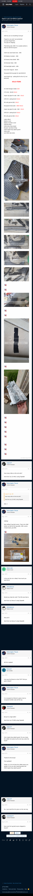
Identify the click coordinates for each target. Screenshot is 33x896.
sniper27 (9, 463)
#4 (30, 516)
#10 (30, 693)
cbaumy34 (10, 706)
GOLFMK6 (15, 1)
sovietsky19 (10, 816)
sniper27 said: (8, 494)
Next (17, 833)
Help (26, 889)
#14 (30, 804)
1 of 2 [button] (12, 833)
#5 (30, 574)
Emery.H (9, 669)
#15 (30, 821)
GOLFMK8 (4, 1)
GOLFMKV (20, 1)
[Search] (29, 4)
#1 (30, 31)
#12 (30, 732)
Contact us (4, 889)
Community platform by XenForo (15, 892)
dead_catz (10, 568)
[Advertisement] (16, 10)
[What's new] (26, 4)
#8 (30, 658)
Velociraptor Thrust (7, 20)
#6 (30, 592)
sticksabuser (10, 587)
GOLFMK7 (9, 1)
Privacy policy (20, 889)
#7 (30, 613)
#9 (30, 675)
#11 (30, 712)
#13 (30, 753)
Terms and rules (12, 889)
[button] (3, 4)
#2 (30, 468)
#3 (30, 489)
